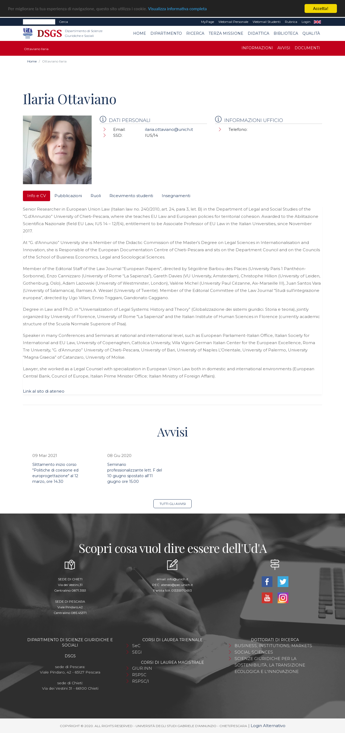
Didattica (258, 33)
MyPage (207, 22)
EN (317, 21)
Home (139, 33)
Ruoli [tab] (96, 195)
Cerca (63, 22)
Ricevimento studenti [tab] (131, 195)
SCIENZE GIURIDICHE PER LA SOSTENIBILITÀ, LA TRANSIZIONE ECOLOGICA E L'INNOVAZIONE (269, 665)
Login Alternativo (268, 725)
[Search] (39, 22)
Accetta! (321, 8)
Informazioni (257, 48)
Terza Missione (226, 33)
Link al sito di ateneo (43, 390)
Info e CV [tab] (36, 195)
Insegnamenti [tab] (176, 195)
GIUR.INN (142, 668)
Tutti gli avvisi (173, 504)
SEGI (137, 652)
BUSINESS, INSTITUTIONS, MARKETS (273, 645)
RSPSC (139, 674)
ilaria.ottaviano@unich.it (169, 129)
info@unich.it (177, 579)
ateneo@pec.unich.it (177, 585)
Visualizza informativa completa (177, 8)
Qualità (311, 33)
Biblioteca (286, 33)
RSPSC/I (140, 681)
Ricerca (195, 33)
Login (306, 22)
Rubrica (291, 22)
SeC (136, 645)
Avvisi (283, 48)
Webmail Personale (233, 22)
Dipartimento (166, 33)
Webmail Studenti (267, 22)
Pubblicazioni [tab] (68, 195)
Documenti (307, 48)
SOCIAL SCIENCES (253, 652)
